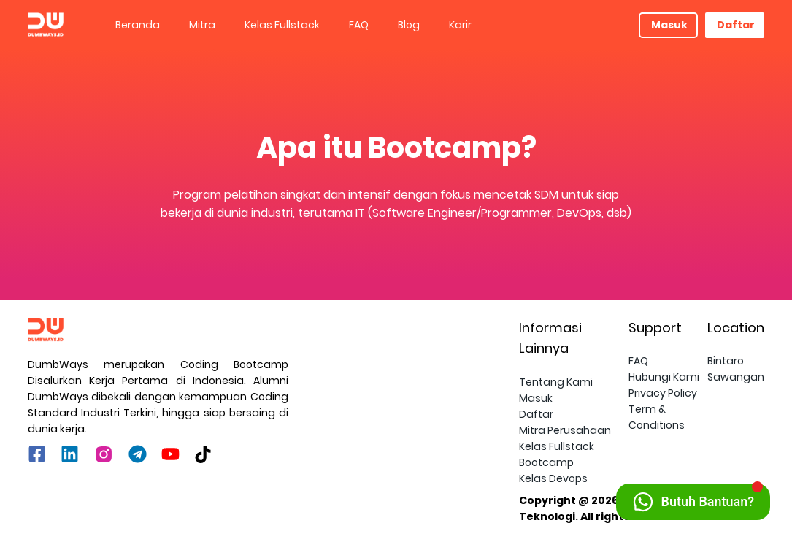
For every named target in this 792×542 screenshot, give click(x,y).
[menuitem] (137, 25)
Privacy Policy (662, 393)
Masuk (669, 25)
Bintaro (725, 361)
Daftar (736, 25)
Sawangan (735, 377)
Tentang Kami (556, 382)
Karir (460, 25)
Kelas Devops (553, 478)
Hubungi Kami (663, 377)
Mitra (202, 25)
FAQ (359, 25)
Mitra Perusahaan (565, 430)
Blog (409, 25)
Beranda (137, 25)
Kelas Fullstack (282, 25)
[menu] (370, 25)
